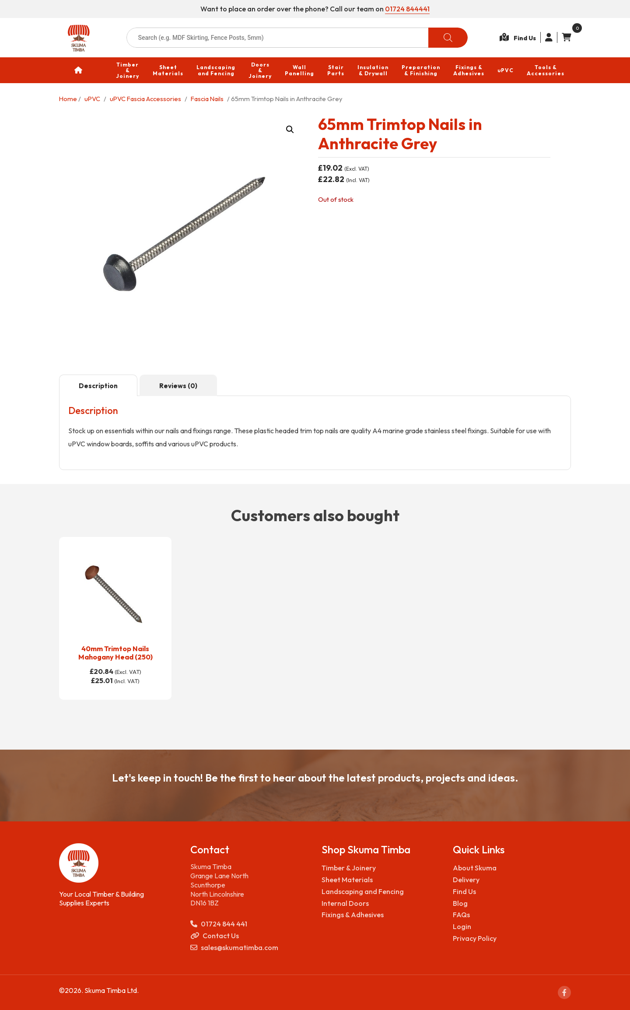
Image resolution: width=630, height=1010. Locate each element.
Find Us (464, 891)
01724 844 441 (218, 924)
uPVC (92, 99)
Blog (460, 903)
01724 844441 (407, 8)
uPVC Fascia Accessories (145, 99)
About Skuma (475, 867)
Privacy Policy (475, 938)
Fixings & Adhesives (353, 914)
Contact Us (214, 935)
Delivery (466, 879)
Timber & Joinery (349, 867)
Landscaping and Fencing (363, 891)
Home (68, 99)
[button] (290, 129)
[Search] (448, 38)
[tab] (98, 385)
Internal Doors (345, 903)
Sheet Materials (347, 879)
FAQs (461, 914)
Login (462, 926)
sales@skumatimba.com (234, 947)
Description (98, 386)
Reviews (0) (178, 386)
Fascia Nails (207, 99)
